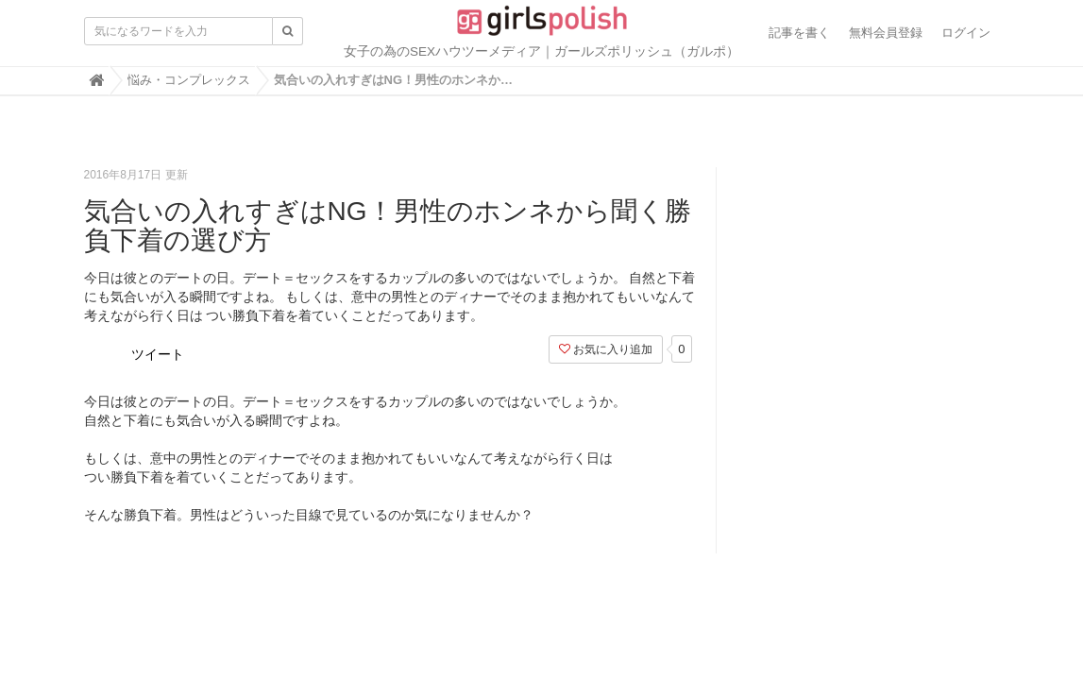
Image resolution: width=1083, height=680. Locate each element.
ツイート (157, 354)
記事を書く (799, 33)
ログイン (965, 33)
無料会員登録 (885, 33)
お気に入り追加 (605, 349)
